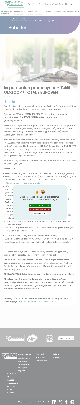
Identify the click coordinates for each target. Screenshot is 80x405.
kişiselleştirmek (40, 213)
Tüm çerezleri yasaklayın (40, 209)
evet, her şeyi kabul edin (40, 205)
